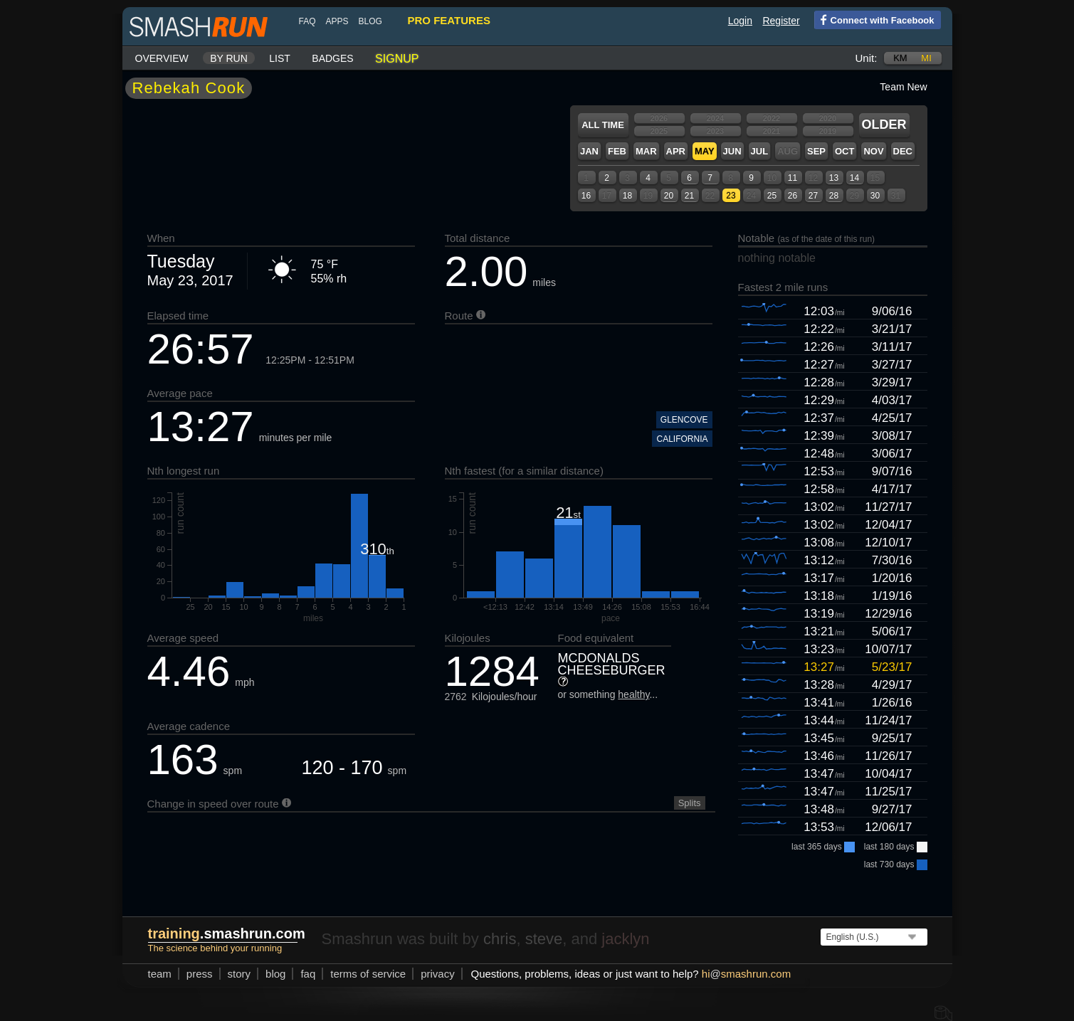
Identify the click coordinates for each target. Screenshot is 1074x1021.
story (239, 974)
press (199, 974)
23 (730, 196)
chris (499, 939)
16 (586, 196)
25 (771, 196)
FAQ (307, 21)
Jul (760, 151)
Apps (337, 21)
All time (602, 125)
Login (740, 20)
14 (854, 178)
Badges (332, 58)
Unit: (866, 58)
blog (370, 21)
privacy (438, 974)
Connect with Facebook (874, 19)
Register (780, 20)
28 (833, 196)
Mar (646, 151)
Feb (617, 151)
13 (833, 178)
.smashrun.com (226, 933)
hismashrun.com (746, 974)
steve (544, 939)
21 (689, 196)
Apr (675, 151)
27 (813, 196)
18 (627, 196)
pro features (449, 20)
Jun (732, 151)
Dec (902, 151)
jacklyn (625, 939)
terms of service (368, 974)
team (160, 974)
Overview (162, 58)
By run (229, 58)
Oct (844, 151)
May (705, 151)
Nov (873, 151)
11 (792, 178)
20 (668, 196)
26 (792, 196)
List (279, 58)
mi (926, 58)
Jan (589, 151)
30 (875, 196)
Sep (816, 151)
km (900, 58)
